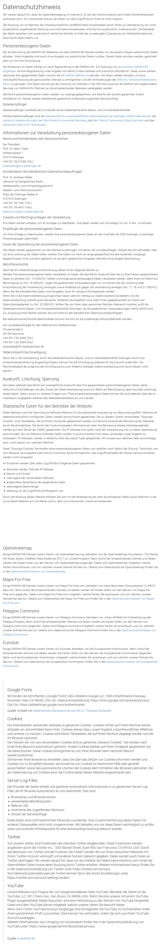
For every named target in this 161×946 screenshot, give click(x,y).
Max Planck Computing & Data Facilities (118, 120)
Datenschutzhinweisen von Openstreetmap (38, 571)
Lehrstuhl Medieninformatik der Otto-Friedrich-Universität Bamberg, (45, 120)
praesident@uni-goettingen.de (22, 165)
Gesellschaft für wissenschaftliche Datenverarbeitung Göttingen (85, 116)
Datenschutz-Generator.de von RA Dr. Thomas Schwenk (72, 711)
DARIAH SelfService (77, 75)
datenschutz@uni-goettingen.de (23, 211)
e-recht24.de (26, 938)
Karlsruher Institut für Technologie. (24, 124)
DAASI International (139, 116)
